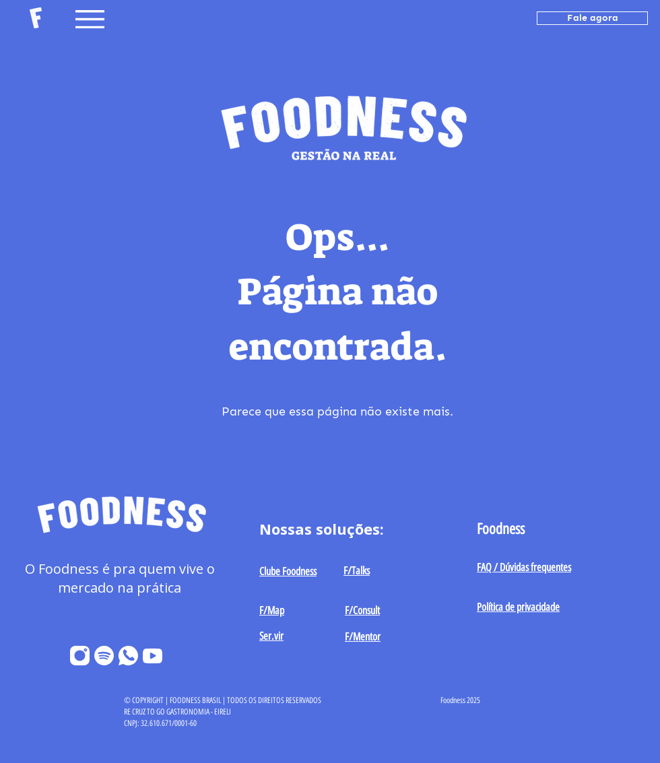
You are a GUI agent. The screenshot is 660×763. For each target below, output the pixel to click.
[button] (89, 19)
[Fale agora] (592, 18)
